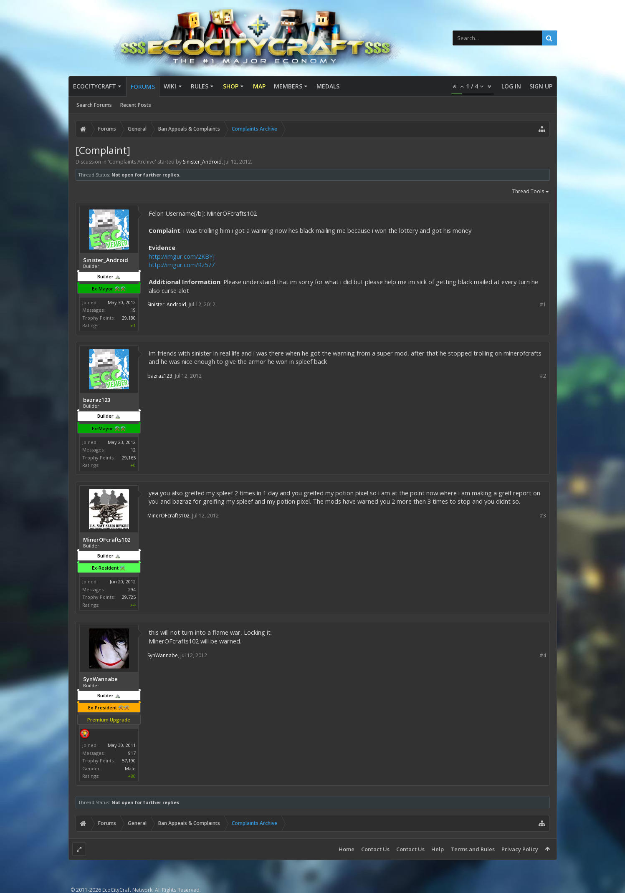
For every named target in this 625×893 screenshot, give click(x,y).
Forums (143, 87)
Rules (199, 86)
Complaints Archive (132, 161)
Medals (327, 86)
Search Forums (94, 104)
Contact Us (375, 849)
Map (259, 86)
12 (133, 449)
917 (132, 753)
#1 (543, 304)
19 (133, 310)
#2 (543, 376)
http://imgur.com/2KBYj (182, 256)
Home (346, 849)
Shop (230, 86)
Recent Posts (135, 104)
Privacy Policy (519, 849)
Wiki (170, 86)
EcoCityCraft (94, 86)
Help (437, 849)
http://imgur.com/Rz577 (182, 264)
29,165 (129, 457)
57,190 (129, 760)
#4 (543, 655)
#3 (543, 515)
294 (132, 589)
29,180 (129, 318)
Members (288, 86)
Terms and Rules (472, 849)
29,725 (129, 597)
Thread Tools (531, 192)
